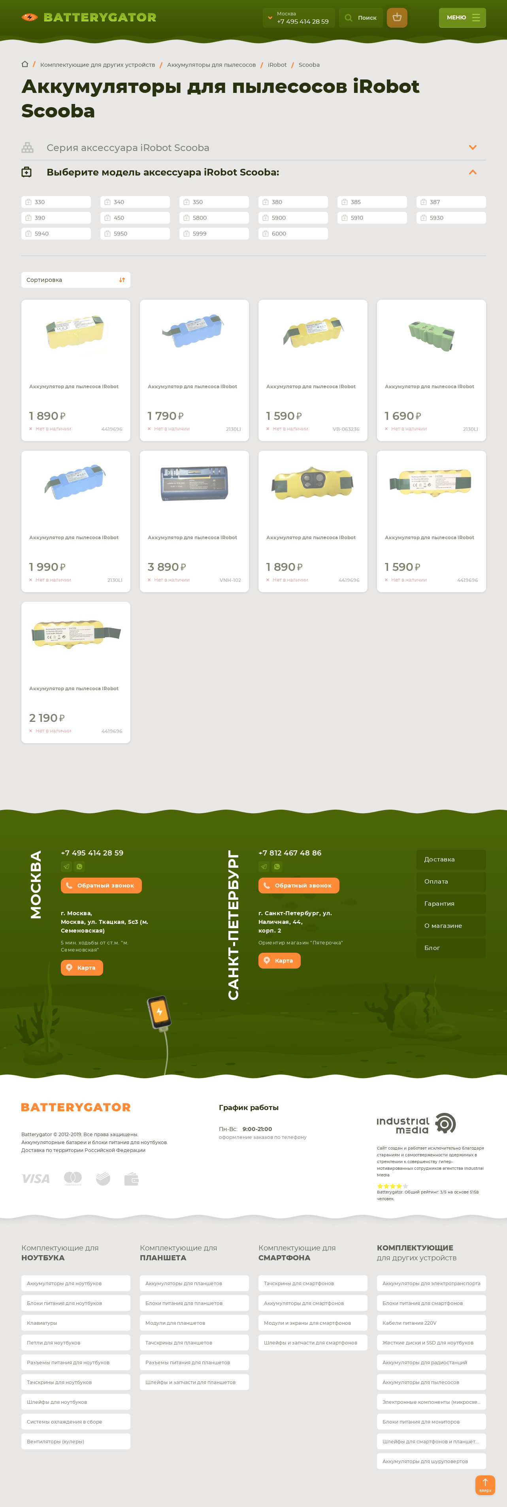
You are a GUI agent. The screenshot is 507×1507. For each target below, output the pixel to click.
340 (119, 202)
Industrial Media (416, 1123)
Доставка (439, 860)
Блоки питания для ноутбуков (64, 1303)
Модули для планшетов (175, 1323)
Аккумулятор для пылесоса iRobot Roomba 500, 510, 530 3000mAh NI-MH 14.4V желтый (73, 381)
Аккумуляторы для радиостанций (425, 1362)
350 (198, 202)
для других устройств (431, 1253)
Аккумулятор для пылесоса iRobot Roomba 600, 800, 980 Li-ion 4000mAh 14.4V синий (191, 381)
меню (463, 20)
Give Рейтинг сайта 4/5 (399, 1186)
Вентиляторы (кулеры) (55, 1441)
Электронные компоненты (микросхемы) (434, 1402)
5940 (42, 234)
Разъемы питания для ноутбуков (68, 1362)
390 (40, 218)
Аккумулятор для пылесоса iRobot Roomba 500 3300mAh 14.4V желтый (428, 533)
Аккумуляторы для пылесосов (421, 1382)
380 (277, 202)
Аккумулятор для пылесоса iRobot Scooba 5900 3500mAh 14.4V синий (194, 528)
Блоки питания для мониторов (421, 1422)
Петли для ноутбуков (53, 1343)
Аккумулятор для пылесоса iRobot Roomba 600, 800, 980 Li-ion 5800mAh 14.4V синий (72, 533)
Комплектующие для (75, 1254)
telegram (66, 866)
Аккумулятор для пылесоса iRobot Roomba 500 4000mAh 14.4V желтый (309, 381)
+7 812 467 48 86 (290, 853)
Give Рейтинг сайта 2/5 (386, 1186)
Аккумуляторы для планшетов (183, 1283)
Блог (432, 948)
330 (40, 202)
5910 (357, 218)
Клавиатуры (42, 1323)
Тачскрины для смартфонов (299, 1283)
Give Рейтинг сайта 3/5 (393, 1186)
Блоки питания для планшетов (183, 1303)
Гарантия (439, 904)
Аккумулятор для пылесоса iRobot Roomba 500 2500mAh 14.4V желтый (309, 533)
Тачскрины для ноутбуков (59, 1382)
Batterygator (75, 1107)
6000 (279, 234)
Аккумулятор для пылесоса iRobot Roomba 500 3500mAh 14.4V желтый (72, 684)
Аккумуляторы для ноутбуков (64, 1283)
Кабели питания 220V (410, 1323)
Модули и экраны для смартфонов (307, 1323)
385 (356, 202)
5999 (200, 234)
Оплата (436, 882)
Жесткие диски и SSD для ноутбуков (428, 1343)
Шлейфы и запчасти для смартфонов (310, 1343)
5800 (200, 218)
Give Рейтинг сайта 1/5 (380, 1186)
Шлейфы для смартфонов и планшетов (432, 1441)
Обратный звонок (105, 886)
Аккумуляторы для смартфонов (304, 1303)
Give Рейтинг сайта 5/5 (405, 1186)
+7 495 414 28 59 (303, 22)
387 (435, 202)
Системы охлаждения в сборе (64, 1422)
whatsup (79, 866)
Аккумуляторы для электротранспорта (432, 1283)
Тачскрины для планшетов (178, 1343)
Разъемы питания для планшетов (187, 1362)
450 (119, 218)
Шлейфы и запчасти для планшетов (190, 1382)
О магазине (443, 926)
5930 (436, 218)
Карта (86, 968)
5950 (120, 234)
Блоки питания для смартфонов (423, 1303)
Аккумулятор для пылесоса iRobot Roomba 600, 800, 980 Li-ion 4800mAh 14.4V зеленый (428, 381)
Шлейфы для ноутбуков (57, 1402)
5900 (279, 218)
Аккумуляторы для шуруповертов (425, 1461)
